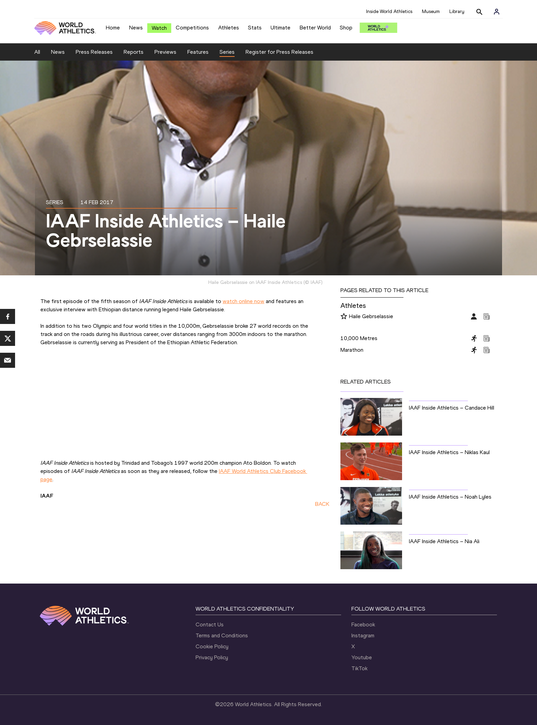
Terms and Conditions (222, 635)
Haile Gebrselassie (371, 316)
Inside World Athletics (389, 11)
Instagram (362, 635)
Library (456, 11)
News (136, 27)
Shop (346, 27)
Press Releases (94, 52)
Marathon (351, 350)
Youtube (361, 657)
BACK (322, 504)
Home (113, 27)
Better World (315, 27)
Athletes (228, 27)
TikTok (359, 668)
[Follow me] (343, 317)
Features (198, 52)
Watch (159, 28)
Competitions (192, 27)
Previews (165, 52)
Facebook (363, 624)
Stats (255, 27)
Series (227, 52)
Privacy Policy (212, 657)
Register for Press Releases (279, 52)
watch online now (243, 301)
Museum (431, 11)
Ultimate (280, 27)
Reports (133, 52)
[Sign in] (496, 11)
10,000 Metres (358, 338)
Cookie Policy (212, 646)
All (37, 52)
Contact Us (210, 624)
